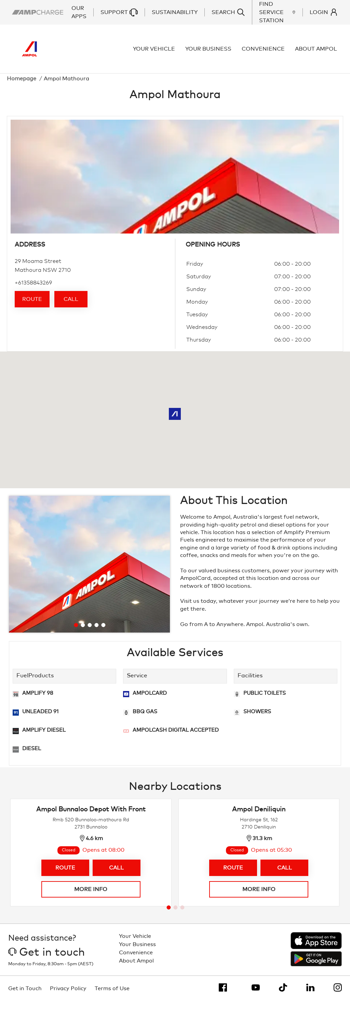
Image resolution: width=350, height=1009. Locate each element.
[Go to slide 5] (103, 633)
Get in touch (46, 960)
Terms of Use (112, 996)
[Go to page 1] (168, 915)
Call (71, 307)
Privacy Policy (68, 996)
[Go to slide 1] (76, 633)
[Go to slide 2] (83, 633)
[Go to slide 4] (96, 633)
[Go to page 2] (175, 915)
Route (32, 307)
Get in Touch (25, 996)
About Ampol (317, 52)
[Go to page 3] (182, 915)
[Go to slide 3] (90, 633)
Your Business (209, 52)
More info (91, 897)
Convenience (264, 52)
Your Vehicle (155, 52)
